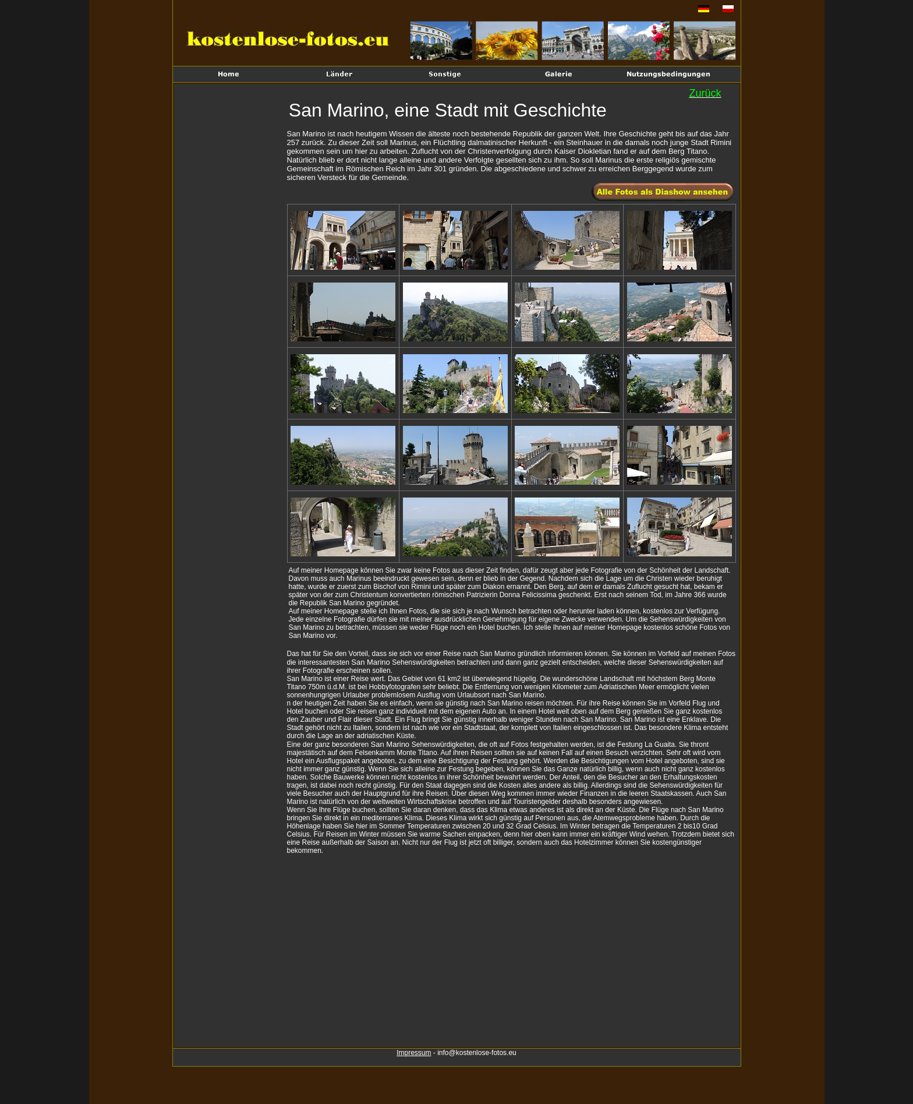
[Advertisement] (231, 277)
